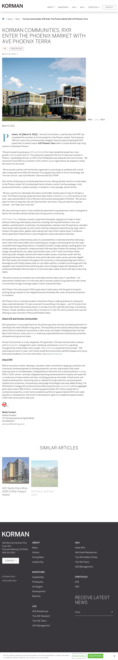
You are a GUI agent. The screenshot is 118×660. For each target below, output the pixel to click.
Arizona (33, 333)
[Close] (114, 656)
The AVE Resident (41, 616)
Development (39, 591)
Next (102, 120)
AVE (5, 49)
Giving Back (38, 557)
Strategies (37, 586)
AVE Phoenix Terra (10, 219)
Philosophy (37, 582)
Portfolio (81, 577)
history (64, 196)
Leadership (37, 562)
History (35, 552)
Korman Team (10, 54)
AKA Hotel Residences (86, 552)
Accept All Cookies (95, 656)
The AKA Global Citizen (86, 557)
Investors (38, 572)
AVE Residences (40, 611)
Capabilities (38, 577)
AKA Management (84, 566)
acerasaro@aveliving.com (13, 424)
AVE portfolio (36, 152)
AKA (77, 543)
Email (77, 612)
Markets (36, 596)
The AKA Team (82, 562)
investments (65, 386)
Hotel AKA (80, 547)
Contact (10, 560)
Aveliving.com (9, 581)
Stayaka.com (8, 577)
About (9, 19)
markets (12, 155)
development (12, 345)
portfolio (49, 348)
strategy (82, 371)
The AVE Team (39, 621)
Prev (90, 120)
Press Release (16, 49)
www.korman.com (54, 354)
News (17, 19)
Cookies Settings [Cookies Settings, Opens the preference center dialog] (79, 656)
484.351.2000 (8, 552)
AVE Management (41, 625)
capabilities (63, 345)
